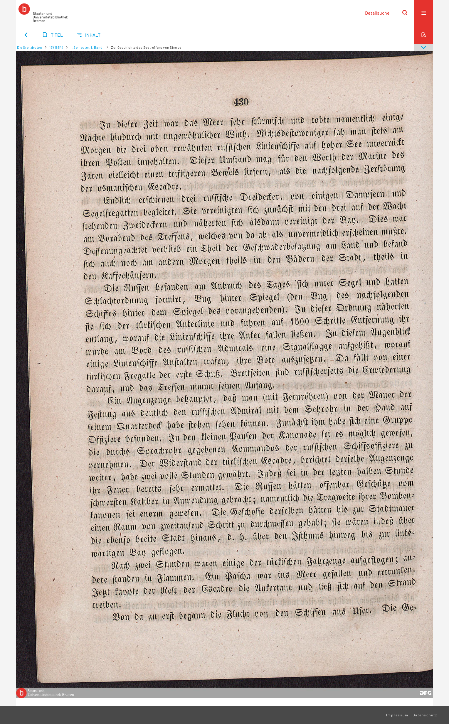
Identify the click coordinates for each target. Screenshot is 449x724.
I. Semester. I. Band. (87, 47)
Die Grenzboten (29, 47)
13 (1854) (56, 47)
